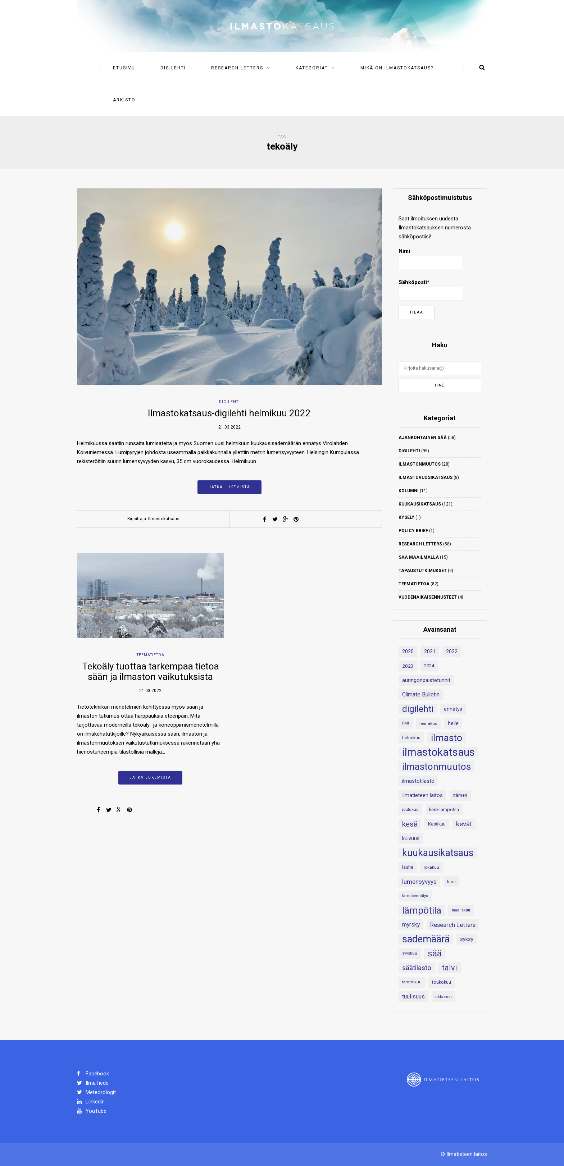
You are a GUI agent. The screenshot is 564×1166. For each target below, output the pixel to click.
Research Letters (237, 67)
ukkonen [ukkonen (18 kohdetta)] (443, 996)
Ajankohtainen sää (423, 437)
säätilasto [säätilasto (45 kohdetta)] (416, 968)
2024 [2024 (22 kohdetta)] (429, 665)
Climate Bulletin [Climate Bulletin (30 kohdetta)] (421, 694)
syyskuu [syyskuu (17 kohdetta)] (409, 953)
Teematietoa (150, 655)
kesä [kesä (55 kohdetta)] (410, 824)
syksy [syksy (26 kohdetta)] (466, 939)
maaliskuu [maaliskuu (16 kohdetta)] (461, 910)
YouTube (91, 1111)
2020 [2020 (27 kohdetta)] (408, 651)
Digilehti (173, 67)
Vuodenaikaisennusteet (428, 597)
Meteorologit (96, 1092)
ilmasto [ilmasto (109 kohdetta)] (446, 737)
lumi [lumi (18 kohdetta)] (451, 881)
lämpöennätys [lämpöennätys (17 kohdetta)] (415, 895)
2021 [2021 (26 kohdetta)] (430, 651)
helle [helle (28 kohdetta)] (453, 723)
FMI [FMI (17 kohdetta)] (405, 723)
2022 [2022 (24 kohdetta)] (452, 651)
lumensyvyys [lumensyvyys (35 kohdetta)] (419, 881)
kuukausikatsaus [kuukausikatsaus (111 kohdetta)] (437, 852)
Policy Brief (413, 530)
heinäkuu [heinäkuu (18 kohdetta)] (428, 723)
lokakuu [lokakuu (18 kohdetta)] (431, 867)
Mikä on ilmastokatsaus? (396, 67)
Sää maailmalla (419, 557)
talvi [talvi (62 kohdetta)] (449, 967)
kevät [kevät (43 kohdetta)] (464, 824)
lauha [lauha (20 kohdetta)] (407, 867)
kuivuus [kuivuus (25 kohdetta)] (410, 838)
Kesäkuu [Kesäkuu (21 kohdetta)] (437, 824)
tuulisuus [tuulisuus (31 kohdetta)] (413, 996)
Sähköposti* (431, 290)
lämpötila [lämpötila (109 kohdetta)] (421, 910)
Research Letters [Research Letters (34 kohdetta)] (453, 924)
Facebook (93, 1073)
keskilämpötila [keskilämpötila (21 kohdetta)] (444, 809)
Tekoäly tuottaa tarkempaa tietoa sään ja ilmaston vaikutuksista (150, 671)
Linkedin (91, 1101)
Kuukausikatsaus (420, 504)
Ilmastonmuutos (420, 464)
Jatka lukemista (229, 487)
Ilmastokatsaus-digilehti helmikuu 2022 (229, 413)
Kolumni (409, 490)
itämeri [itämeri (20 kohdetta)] (460, 795)
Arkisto (124, 99)
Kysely (406, 517)
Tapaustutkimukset (423, 570)
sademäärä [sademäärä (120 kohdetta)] (426, 939)
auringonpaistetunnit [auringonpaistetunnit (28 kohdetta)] (426, 680)
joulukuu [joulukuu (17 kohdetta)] (410, 809)
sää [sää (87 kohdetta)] (435, 953)
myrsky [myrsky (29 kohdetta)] (411, 925)
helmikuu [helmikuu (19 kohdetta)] (411, 737)
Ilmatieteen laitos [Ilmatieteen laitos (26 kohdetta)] (422, 795)
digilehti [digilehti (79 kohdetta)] (417, 709)
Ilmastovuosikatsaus (425, 477)
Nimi (431, 258)
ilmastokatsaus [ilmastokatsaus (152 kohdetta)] (438, 752)
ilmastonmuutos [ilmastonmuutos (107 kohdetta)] (436, 766)
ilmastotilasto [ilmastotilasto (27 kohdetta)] (418, 781)
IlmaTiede (93, 1083)
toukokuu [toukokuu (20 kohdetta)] (441, 982)
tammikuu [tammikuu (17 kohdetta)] (412, 982)
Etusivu (124, 67)
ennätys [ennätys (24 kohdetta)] (453, 709)
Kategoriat (312, 67)
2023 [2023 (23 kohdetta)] (408, 666)
